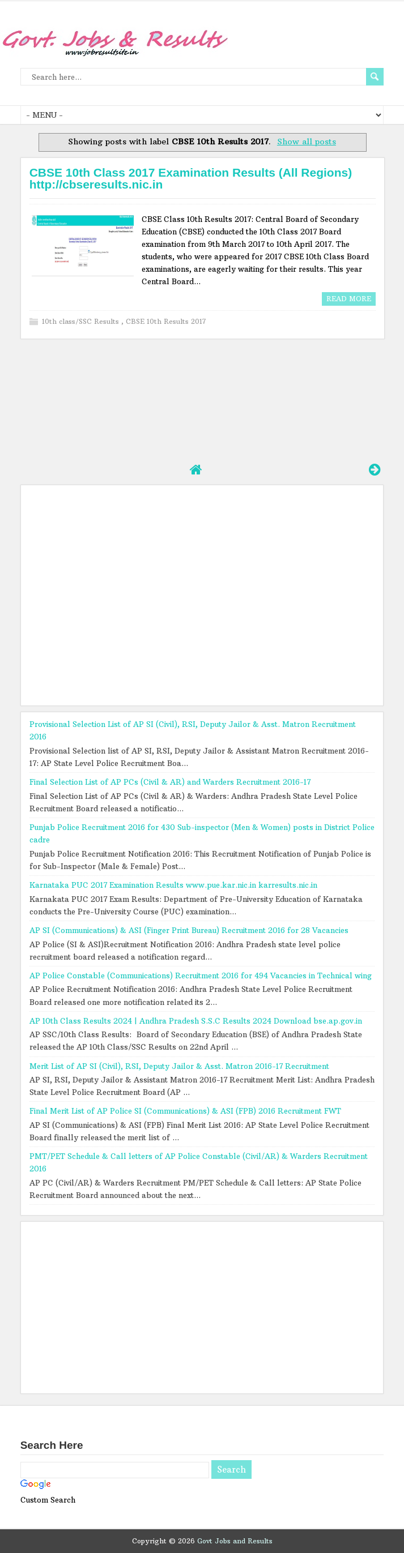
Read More (348, 298)
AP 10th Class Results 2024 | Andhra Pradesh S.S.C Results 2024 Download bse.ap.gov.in (195, 1020)
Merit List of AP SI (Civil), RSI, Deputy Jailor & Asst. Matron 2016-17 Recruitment (179, 1066)
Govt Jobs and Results (235, 1541)
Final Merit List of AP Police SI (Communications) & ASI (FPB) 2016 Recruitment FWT (185, 1110)
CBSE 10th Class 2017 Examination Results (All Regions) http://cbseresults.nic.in (190, 178)
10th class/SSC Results (81, 321)
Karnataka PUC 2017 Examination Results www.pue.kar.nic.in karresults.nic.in (173, 884)
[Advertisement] (202, 399)
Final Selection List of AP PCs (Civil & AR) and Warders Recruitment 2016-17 (170, 781)
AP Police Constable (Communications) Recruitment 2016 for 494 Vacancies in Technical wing (200, 975)
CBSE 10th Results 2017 (166, 321)
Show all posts (306, 141)
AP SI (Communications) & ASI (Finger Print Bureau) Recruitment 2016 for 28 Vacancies (188, 930)
